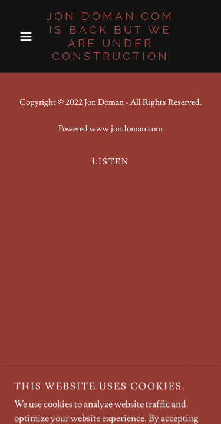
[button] (28, 36)
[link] (110, 36)
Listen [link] (110, 162)
